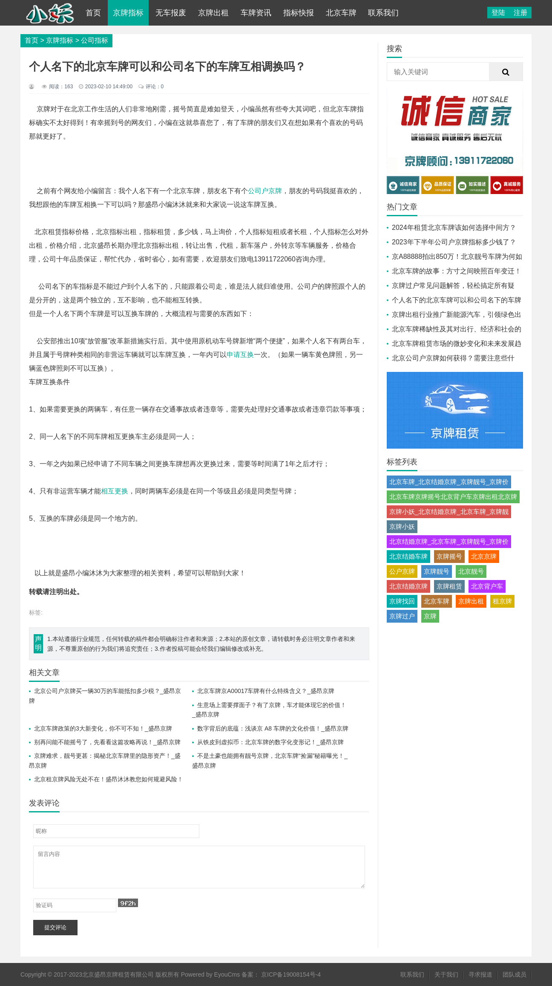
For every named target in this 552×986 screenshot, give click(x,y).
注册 (520, 12)
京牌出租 (213, 13)
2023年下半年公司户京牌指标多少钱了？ (454, 242)
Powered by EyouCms (209, 974)
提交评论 (55, 927)
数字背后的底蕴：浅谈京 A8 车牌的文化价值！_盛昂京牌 (272, 728)
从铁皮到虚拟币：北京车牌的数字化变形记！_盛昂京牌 (270, 742)
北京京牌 (484, 556)
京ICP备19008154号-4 (291, 974)
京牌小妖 (402, 526)
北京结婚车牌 (408, 556)
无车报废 (170, 13)
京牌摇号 (449, 556)
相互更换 (114, 491)
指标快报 (298, 13)
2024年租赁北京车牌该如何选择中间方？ (454, 227)
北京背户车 (487, 586)
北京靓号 (471, 571)
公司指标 (94, 40)
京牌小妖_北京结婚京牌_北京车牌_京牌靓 (449, 511)
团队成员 (514, 974)
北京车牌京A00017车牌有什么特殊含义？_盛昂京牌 (265, 690)
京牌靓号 (436, 571)
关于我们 (446, 974)
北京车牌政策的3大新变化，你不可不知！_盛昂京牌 (103, 728)
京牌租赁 (449, 586)
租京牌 (502, 601)
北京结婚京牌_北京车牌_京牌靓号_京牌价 (449, 541)
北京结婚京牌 (408, 586)
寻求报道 (480, 974)
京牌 (430, 616)
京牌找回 (402, 601)
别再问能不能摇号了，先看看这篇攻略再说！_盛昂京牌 (107, 742)
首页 (93, 13)
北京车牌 (341, 13)
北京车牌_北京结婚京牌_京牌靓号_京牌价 (449, 481)
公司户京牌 (265, 190)
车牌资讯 (256, 13)
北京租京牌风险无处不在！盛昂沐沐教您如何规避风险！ (108, 779)
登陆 (498, 12)
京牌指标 (128, 13)
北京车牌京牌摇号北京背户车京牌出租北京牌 (453, 496)
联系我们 (383, 13)
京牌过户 (402, 616)
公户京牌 (402, 571)
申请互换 (240, 354)
